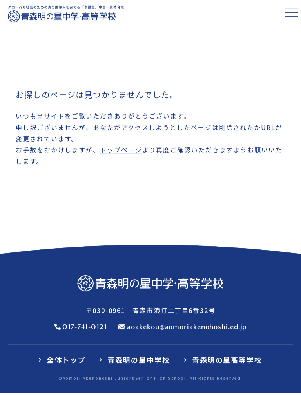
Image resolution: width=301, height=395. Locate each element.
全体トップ (66, 360)
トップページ (121, 150)
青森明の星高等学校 (227, 360)
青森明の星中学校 (138, 360)
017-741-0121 (84, 327)
